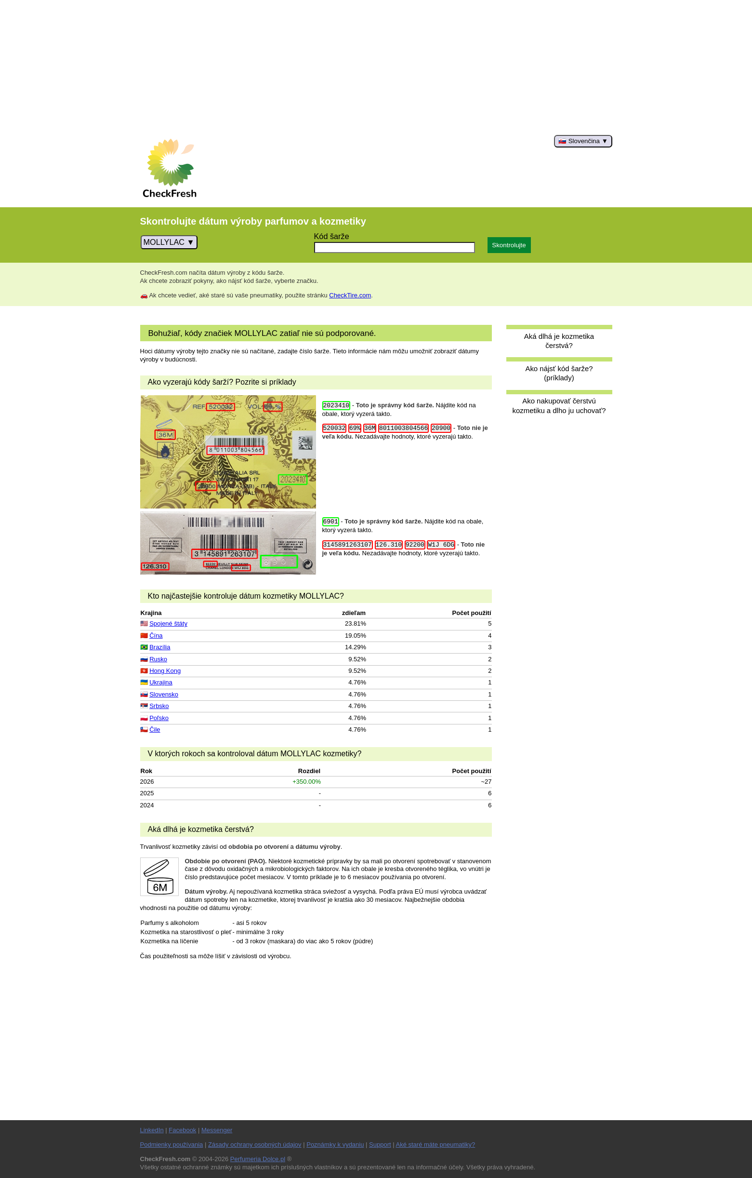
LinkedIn (152, 1130)
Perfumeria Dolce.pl (257, 1159)
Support (380, 1144)
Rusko (158, 659)
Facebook (182, 1130)
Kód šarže (331, 236)
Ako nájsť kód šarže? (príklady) (559, 373)
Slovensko (163, 694)
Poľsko (159, 718)
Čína (155, 635)
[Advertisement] (376, 67)
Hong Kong (165, 670)
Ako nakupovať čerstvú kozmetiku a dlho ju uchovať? (559, 405)
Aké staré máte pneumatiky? (435, 1144)
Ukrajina (160, 682)
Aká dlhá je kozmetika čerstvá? (559, 340)
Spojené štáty (168, 623)
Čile (154, 729)
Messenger (216, 1130)
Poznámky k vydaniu (335, 1144)
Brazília (159, 647)
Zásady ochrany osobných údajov (255, 1144)
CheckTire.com (350, 295)
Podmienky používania (171, 1144)
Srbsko (159, 705)
